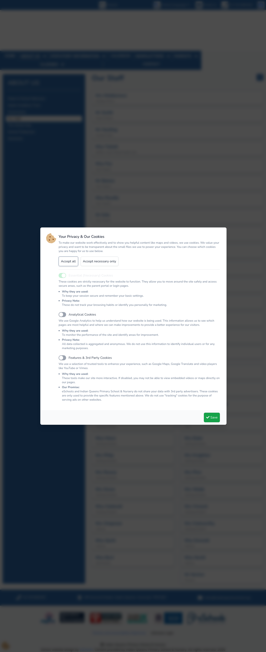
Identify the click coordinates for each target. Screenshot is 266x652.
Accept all (68, 261)
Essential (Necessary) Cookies (91, 275)
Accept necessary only (99, 261)
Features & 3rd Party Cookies (90, 358)
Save (212, 417)
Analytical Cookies (82, 314)
